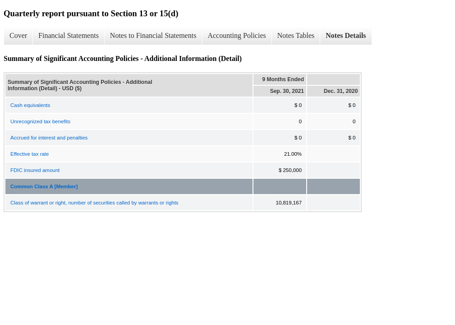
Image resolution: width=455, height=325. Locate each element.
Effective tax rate (29, 154)
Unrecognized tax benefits (40, 121)
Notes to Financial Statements (153, 35)
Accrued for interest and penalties (48, 137)
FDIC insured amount (35, 170)
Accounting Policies (236, 35)
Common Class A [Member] (44, 186)
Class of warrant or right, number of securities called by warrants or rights (94, 202)
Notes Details (346, 35)
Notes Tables (296, 35)
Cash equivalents (30, 105)
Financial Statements (68, 35)
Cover (18, 35)
